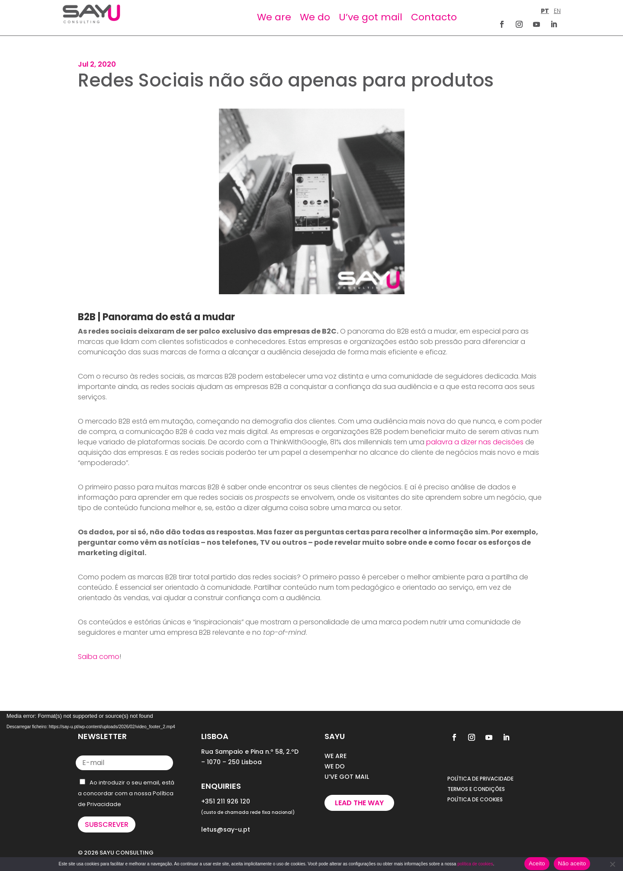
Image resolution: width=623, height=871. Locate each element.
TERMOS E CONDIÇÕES (476, 789)
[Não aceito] (612, 864)
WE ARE (335, 756)
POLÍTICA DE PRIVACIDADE (480, 778)
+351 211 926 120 (225, 801)
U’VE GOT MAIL (346, 776)
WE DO (334, 766)
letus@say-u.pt (225, 829)
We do (315, 17)
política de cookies (475, 863)
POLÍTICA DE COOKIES (475, 799)
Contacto (434, 17)
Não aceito (572, 863)
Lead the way (359, 803)
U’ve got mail (370, 17)
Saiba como (98, 657)
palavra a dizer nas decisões (474, 442)
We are (274, 17)
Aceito (537, 863)
